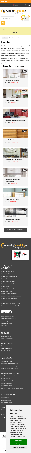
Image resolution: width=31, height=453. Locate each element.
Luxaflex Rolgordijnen (6, 286)
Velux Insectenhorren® (7, 380)
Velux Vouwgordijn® (6, 385)
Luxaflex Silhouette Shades (8, 281)
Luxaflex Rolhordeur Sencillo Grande (10, 303)
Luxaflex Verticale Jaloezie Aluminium (11, 296)
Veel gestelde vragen (6, 402)
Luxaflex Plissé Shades (6, 274)
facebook (2, 418)
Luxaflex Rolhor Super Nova (8, 288)
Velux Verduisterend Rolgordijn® (9, 363)
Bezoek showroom (6, 400)
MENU (5, 1)
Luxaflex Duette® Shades (7, 271)
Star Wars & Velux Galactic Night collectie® (12, 388)
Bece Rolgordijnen (6, 336)
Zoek (3, 23)
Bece (15, 332)
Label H (15, 312)
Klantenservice (5, 397)
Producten (11, 37)
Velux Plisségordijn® (6, 383)
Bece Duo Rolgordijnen (7, 338)
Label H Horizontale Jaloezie (8, 318)
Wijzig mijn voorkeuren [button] (19, 447)
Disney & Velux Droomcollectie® (9, 368)
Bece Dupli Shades (6, 350)
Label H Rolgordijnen (6, 321)
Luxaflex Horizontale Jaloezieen (9, 276)
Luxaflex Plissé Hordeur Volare (9, 301)
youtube (4, 418)
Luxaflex (15, 267)
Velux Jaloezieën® (6, 371)
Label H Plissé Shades (6, 326)
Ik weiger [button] (18, 443)
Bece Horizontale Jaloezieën (8, 341)
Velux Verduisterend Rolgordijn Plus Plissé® (12, 366)
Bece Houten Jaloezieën (7, 343)
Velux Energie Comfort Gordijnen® (10, 373)
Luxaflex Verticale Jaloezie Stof (9, 293)
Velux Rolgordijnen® (6, 361)
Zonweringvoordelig (9, 394)
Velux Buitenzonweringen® (8, 375)
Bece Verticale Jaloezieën (7, 346)
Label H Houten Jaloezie (7, 316)
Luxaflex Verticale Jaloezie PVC (9, 298)
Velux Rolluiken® (5, 378)
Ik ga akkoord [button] (18, 440)
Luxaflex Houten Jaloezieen (8, 278)
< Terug (5, 37)
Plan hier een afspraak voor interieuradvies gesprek (15, 31)
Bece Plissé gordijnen (6, 348)
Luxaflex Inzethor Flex (6, 291)
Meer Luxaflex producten (15, 230)
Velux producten (15, 357)
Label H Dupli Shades (6, 323)
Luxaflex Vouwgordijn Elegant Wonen (10, 283)
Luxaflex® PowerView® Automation (10, 306)
